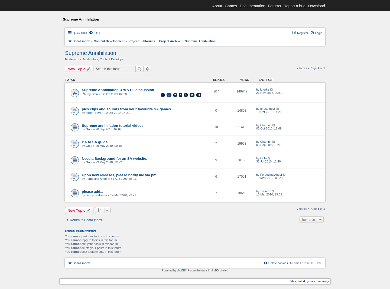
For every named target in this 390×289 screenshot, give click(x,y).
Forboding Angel (97, 178)
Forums (274, 6)
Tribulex (265, 191)
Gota (95, 94)
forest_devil (93, 112)
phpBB (181, 270)
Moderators (90, 59)
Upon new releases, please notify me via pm (119, 175)
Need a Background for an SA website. (114, 159)
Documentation (252, 6)
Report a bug (295, 6)
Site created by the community (309, 281)
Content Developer (112, 59)
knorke (264, 89)
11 (198, 95)
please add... (92, 192)
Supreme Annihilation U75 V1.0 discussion (118, 90)
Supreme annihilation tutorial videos (113, 126)
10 (192, 95)
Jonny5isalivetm (96, 195)
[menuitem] (94, 33)
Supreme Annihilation (90, 53)
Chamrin (266, 125)
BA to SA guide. (95, 142)
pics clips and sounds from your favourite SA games (126, 109)
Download (316, 6)
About (217, 6)
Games (231, 6)
